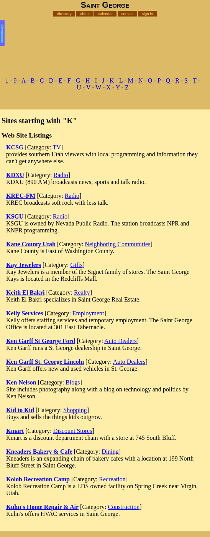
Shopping (75, 410)
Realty (82, 292)
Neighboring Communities (117, 244)
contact (127, 14)
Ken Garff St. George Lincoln (45, 361)
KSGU (14, 216)
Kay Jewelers (23, 265)
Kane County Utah (31, 244)
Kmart (15, 431)
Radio (61, 175)
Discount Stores (72, 431)
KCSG (14, 147)
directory (64, 14)
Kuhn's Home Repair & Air (42, 507)
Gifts (77, 265)
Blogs (73, 382)
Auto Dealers (120, 341)
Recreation (112, 479)
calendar (105, 14)
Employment (88, 313)
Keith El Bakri (25, 292)
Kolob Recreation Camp (38, 479)
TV (56, 147)
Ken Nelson (21, 382)
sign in (147, 14)
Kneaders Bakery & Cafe (39, 451)
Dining (110, 451)
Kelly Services (24, 313)
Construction (123, 507)
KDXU (15, 175)
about (85, 14)
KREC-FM (20, 195)
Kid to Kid (20, 410)
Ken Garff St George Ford (40, 341)
